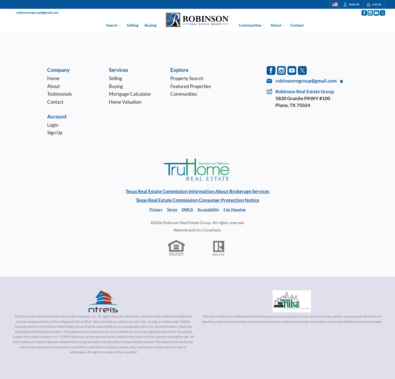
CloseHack (211, 230)
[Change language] (335, 4)
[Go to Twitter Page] (382, 13)
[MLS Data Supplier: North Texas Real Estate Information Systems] (103, 301)
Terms (172, 209)
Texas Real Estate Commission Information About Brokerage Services (197, 191)
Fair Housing (235, 209)
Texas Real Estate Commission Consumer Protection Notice (197, 200)
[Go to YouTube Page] (376, 13)
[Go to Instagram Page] (370, 13)
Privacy (155, 209)
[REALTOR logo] (218, 248)
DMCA (187, 209)
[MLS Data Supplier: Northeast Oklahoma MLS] (292, 301)
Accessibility (208, 209)
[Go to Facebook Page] (364, 13)
